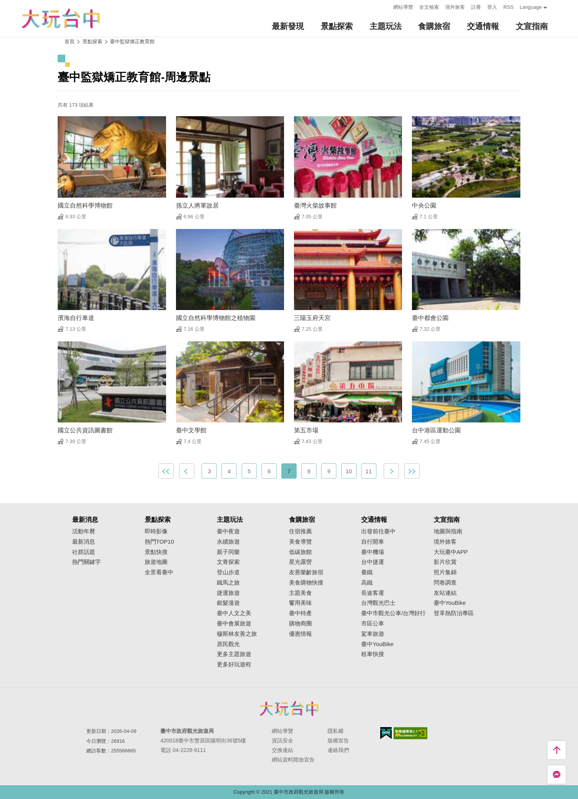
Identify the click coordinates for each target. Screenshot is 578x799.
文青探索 (228, 562)
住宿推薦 (300, 531)
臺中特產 (300, 613)
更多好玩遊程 (234, 664)
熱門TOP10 (159, 542)
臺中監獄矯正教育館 (132, 41)
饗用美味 (300, 603)
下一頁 (391, 471)
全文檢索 (429, 7)
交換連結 (282, 750)
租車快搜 (372, 654)
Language (531, 7)
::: (385, 6)
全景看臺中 (159, 572)
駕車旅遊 (372, 634)
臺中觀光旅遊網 (61, 18)
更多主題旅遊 (234, 654)
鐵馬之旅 (228, 583)
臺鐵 (367, 572)
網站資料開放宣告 (293, 760)
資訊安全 (282, 740)
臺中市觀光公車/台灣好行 (393, 613)
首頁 (69, 41)
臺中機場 (372, 552)
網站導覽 (403, 7)
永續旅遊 (228, 542)
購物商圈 (300, 623)
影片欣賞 (445, 562)
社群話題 (83, 552)
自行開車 (372, 542)
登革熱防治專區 (454, 613)
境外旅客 (455, 7)
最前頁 (166, 471)
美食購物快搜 (306, 583)
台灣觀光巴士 (378, 603)
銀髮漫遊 (228, 603)
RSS (508, 7)
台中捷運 (372, 562)
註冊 (476, 7)
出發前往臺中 (378, 531)
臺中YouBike (377, 644)
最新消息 (83, 542)
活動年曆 (83, 531)
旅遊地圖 (156, 562)
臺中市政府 (289, 708)
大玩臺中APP (451, 552)
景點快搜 (156, 552)
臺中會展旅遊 (234, 623)
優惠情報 (300, 634)
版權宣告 (338, 740)
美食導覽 (300, 542)
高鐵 (367, 583)
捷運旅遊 (228, 593)
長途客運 (372, 593)
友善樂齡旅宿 (306, 572)
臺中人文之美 (234, 613)
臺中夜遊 (228, 531)
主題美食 (300, 593)
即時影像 (156, 531)
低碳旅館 (300, 552)
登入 (492, 7)
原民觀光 (228, 644)
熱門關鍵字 (86, 562)
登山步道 (228, 572)
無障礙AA (411, 733)
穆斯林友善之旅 (237, 634)
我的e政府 (386, 733)
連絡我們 (338, 750)
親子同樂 (228, 552)
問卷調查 (445, 583)
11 (368, 471)
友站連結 (445, 593)
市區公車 (372, 623)
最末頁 (412, 471)
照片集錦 (445, 572)
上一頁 (186, 471)
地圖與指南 (448, 531)
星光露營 (300, 562)
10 (349, 471)
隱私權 (336, 731)
